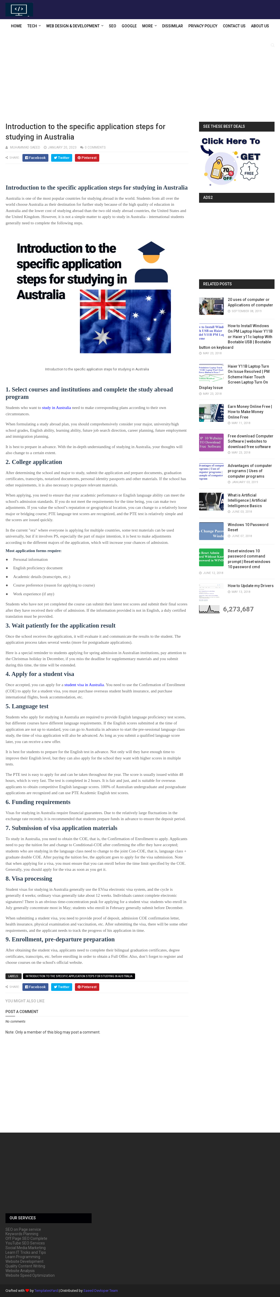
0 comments (95, 147)
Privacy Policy (202, 26)
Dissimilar (172, 26)
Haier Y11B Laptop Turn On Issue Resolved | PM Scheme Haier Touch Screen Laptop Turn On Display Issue (234, 377)
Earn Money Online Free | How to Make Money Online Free (250, 411)
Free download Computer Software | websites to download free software (250, 441)
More (147, 26)
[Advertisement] (139, 78)
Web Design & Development (73, 26)
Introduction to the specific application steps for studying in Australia (79, 976)
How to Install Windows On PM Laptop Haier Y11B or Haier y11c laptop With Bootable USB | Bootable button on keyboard (236, 336)
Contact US (234, 26)
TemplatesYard (46, 1291)
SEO (112, 26)
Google (129, 26)
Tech (32, 26)
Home (16, 26)
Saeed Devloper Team (100, 1291)
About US (260, 26)
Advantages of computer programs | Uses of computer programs (250, 470)
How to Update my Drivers (251, 586)
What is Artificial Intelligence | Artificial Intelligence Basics (247, 500)
